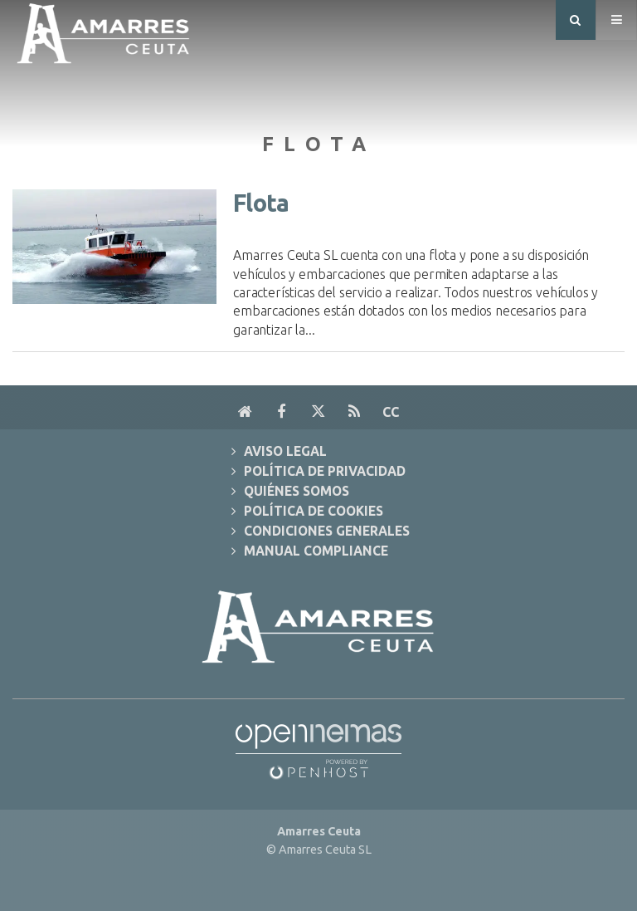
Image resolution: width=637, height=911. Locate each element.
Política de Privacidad (325, 471)
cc (390, 411)
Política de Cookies (313, 511)
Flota (261, 202)
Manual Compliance (316, 551)
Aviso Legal (285, 451)
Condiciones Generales (327, 531)
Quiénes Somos (296, 491)
